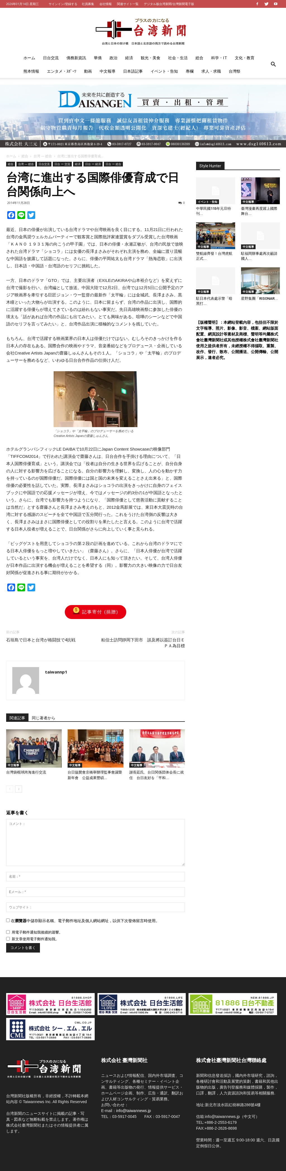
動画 (88, 71)
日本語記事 (133, 71)
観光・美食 (150, 57)
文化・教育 (244, 57)
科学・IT (219, 57)
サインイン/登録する (63, 4)
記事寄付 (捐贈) (95, 612)
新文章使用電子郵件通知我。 (35, 939)
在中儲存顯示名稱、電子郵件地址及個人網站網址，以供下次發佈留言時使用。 (85, 920)
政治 (113, 57)
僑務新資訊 (76, 57)
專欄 (190, 71)
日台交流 (51, 57)
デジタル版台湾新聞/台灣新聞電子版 (169, 4)
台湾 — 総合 (43, 156)
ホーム (29, 57)
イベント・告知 (164, 71)
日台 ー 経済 (93, 164)
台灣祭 (234, 71)
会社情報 (105, 4)
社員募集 (88, 4)
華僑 (98, 57)
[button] (273, 64)
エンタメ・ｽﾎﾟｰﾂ (61, 71)
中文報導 (107, 71)
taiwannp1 (56, 672)
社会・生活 (178, 57)
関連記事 (17, 718)
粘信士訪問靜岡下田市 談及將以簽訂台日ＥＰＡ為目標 (143, 642)
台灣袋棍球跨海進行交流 (26, 772)
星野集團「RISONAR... (259, 298)
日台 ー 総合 (113, 164)
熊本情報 (31, 71)
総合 (199, 57)
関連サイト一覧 (128, 4)
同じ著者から (43, 718)
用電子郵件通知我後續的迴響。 (37, 932)
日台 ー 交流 (62, 164)
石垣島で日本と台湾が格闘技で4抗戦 (40, 639)
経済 (129, 57)
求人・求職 (211, 71)
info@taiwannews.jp (133, 1110)
